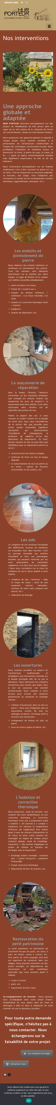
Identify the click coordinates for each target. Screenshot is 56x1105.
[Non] (52, 1094)
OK (28, 1101)
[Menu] (49, 26)
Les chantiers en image (37, 1053)
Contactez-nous (16, 1064)
